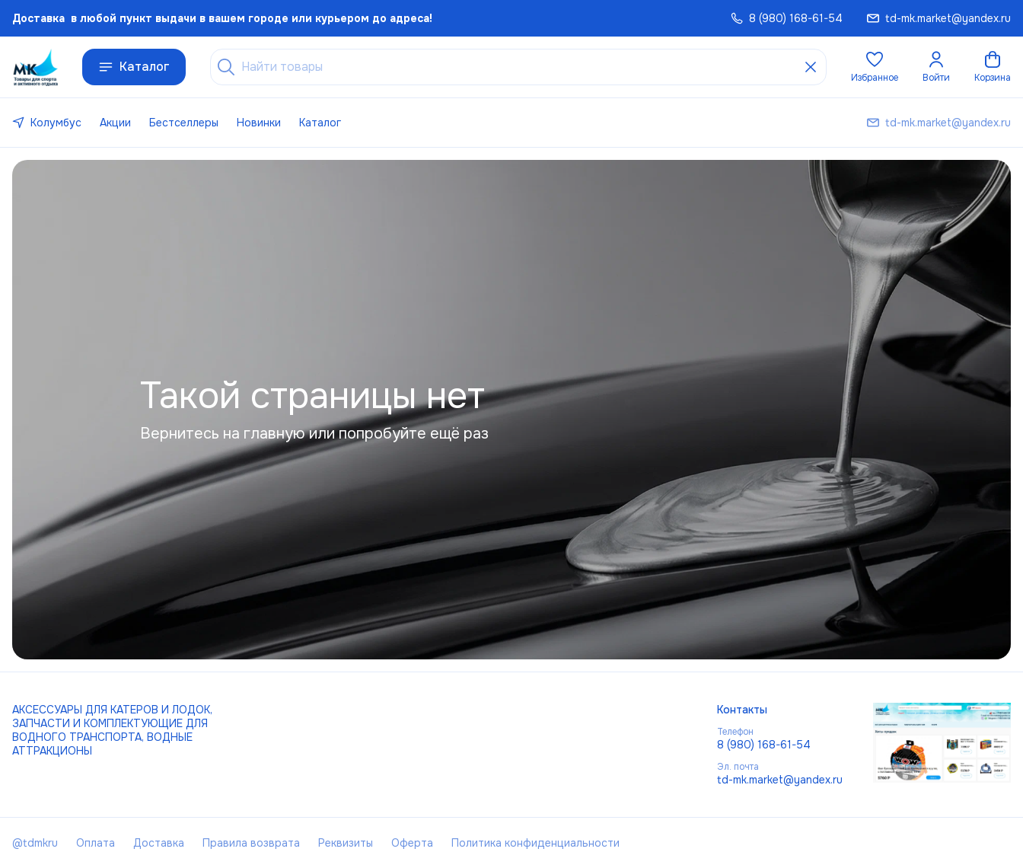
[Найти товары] (518, 67)
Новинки (259, 122)
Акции (115, 122)
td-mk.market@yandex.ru (780, 780)
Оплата (95, 843)
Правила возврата (251, 843)
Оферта (412, 843)
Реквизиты (345, 843)
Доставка (158, 843)
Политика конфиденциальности (535, 843)
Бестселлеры (183, 122)
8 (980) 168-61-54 (764, 745)
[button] (874, 67)
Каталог (134, 67)
